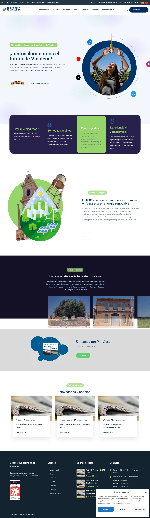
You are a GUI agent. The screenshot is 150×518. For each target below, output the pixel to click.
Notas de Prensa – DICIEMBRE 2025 (92, 481)
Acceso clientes (108, 10)
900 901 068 (128, 2)
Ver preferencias (139, 509)
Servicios (56, 10)
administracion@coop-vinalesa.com (125, 477)
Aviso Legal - (14, 514)
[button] (146, 492)
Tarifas (75, 10)
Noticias (85, 10)
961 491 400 (117, 2)
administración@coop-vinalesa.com (46, 2)
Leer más (21, 432)
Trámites (66, 10)
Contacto (95, 10)
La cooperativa (43, 10)
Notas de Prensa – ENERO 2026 (95, 471)
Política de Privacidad (27, 514)
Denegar (122, 509)
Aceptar (105, 509)
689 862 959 (123, 486)
